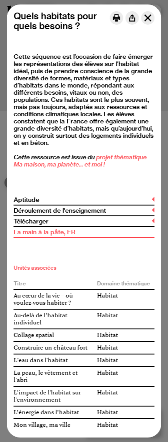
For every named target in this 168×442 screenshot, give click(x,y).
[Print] (116, 18)
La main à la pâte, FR (44, 232)
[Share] (132, 18)
